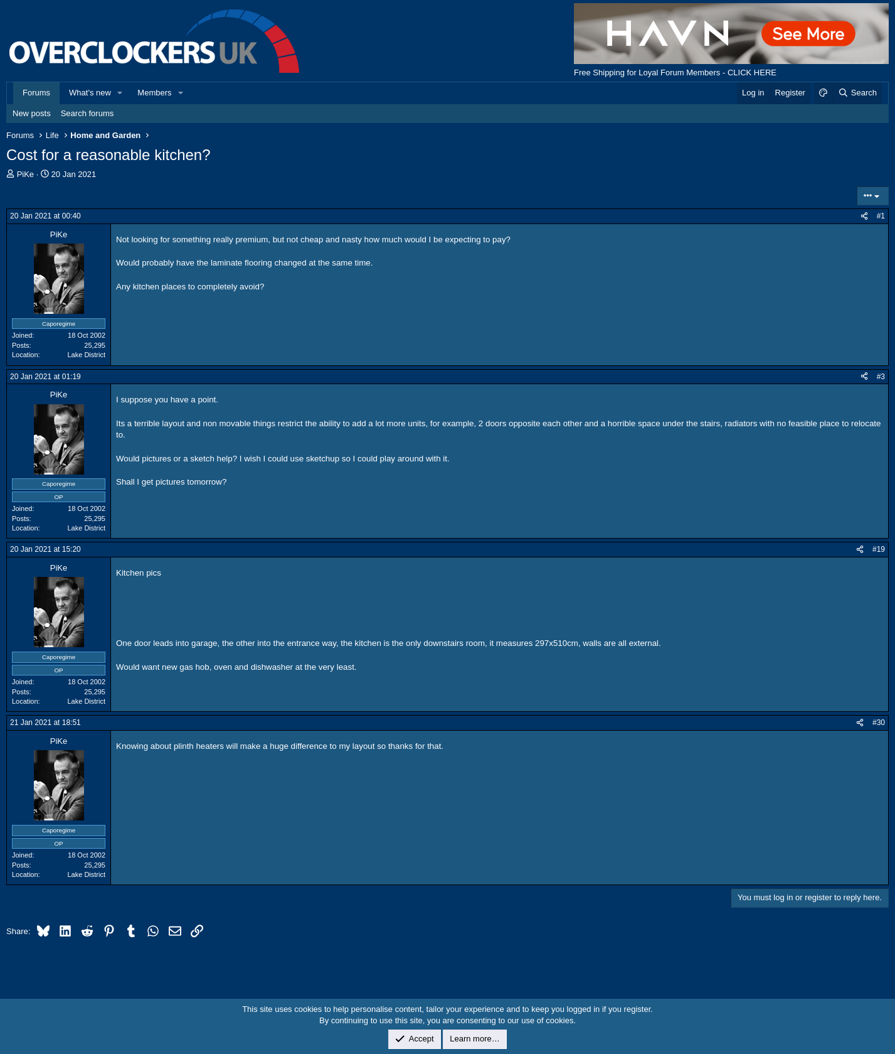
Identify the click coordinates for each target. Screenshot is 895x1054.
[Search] (857, 93)
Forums (36, 92)
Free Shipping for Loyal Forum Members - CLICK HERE (675, 72)
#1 (881, 216)
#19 (878, 549)
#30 (878, 722)
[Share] (864, 216)
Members (154, 92)
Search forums (87, 113)
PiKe (25, 174)
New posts (32, 113)
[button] (120, 93)
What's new (90, 92)
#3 (881, 376)
